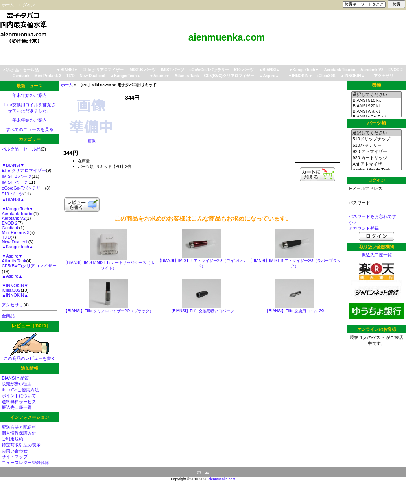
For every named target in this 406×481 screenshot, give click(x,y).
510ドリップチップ (376, 139)
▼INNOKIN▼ (300, 76)
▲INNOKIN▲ (352, 76)
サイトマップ (15, 456)
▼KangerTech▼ (304, 70)
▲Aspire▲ (269, 76)
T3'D (70, 76)
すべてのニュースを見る (30, 129)
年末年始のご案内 (29, 95)
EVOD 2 (395, 70)
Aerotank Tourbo (340, 70)
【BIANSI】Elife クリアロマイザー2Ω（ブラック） (108, 311)
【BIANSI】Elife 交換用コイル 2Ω (294, 311)
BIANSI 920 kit (376, 106)
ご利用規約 (12, 439)
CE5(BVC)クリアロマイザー (229, 76)
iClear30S (326, 76)
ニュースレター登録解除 (25, 462)
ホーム (8, 5)
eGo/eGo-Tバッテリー (209, 70)
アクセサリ (383, 76)
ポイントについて (19, 395)
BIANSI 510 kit (376, 100)
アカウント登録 (364, 228)
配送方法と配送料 (19, 427)
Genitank (21, 76)
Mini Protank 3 (47, 76)
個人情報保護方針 (19, 433)
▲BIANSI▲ (269, 70)
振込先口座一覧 (17, 407)
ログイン (27, 5)
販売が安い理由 (17, 383)
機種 (376, 85)
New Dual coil (92, 76)
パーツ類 (376, 123)
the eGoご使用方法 (20, 389)
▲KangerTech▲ (125, 76)
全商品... (10, 315)
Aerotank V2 (371, 70)
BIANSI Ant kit (376, 111)
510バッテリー (376, 145)
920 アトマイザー (376, 152)
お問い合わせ (15, 450)
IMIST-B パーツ (142, 70)
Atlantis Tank (187, 76)
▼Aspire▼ (159, 76)
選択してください (376, 95)
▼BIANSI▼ (67, 70)
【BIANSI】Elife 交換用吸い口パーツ (201, 311)
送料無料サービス (19, 401)
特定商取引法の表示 (21, 444)
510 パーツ (243, 70)
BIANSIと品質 (15, 378)
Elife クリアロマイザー (103, 70)
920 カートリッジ (376, 158)
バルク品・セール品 (21, 70)
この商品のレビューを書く (29, 356)
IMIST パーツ (172, 70)
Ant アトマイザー (376, 164)
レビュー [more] (29, 325)
